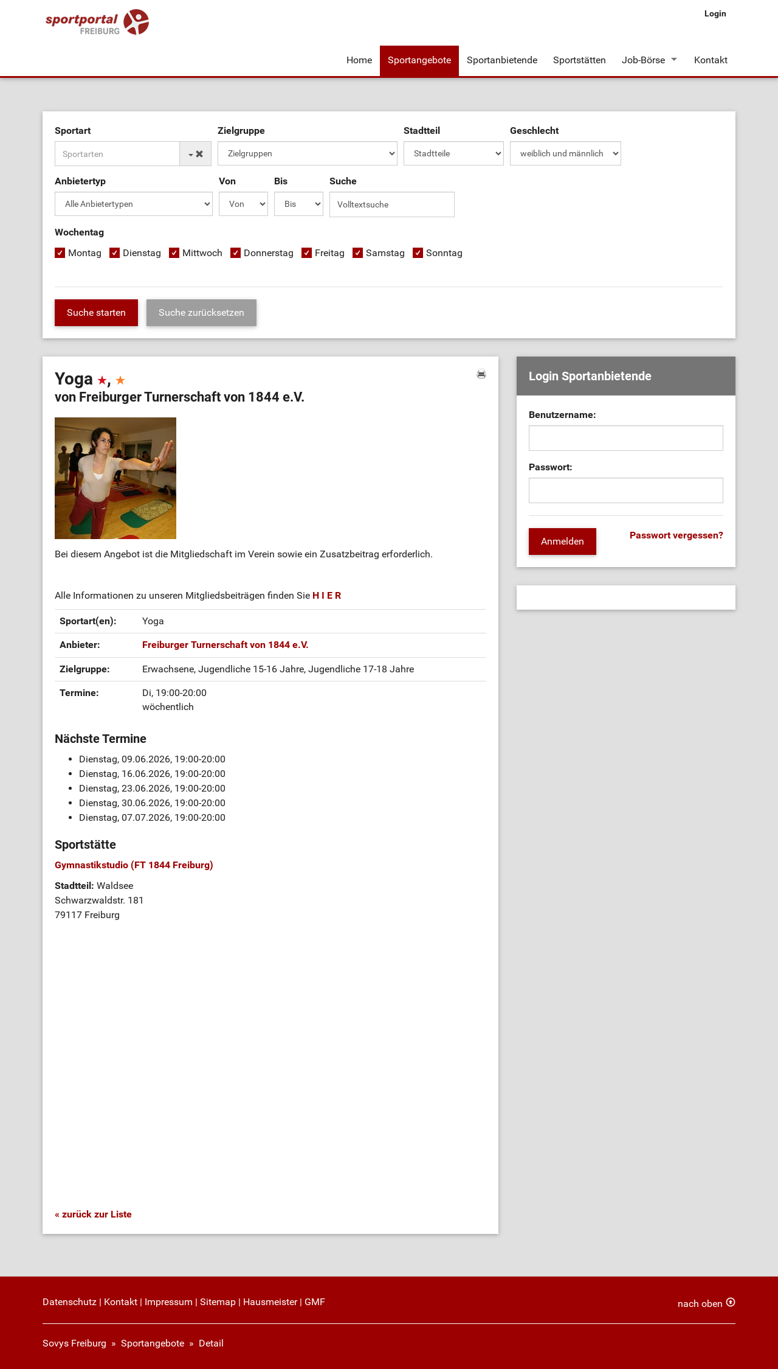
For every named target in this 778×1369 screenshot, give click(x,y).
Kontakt (711, 60)
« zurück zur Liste (93, 1214)
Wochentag (79, 232)
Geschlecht (534, 130)
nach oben (700, 1303)
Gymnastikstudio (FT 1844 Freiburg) (134, 865)
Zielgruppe (241, 130)
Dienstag (142, 253)
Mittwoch (202, 253)
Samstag (385, 253)
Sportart (73, 130)
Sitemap (218, 1302)
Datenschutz (70, 1302)
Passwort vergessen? (676, 535)
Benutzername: (562, 414)
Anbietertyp (80, 181)
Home (359, 60)
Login (715, 13)
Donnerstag (269, 253)
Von (227, 181)
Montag (85, 253)
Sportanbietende (502, 60)
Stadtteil (422, 130)
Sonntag (444, 253)
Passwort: (551, 467)
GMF (315, 1302)
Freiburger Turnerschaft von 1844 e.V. (225, 644)
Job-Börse (643, 60)
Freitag (330, 253)
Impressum (169, 1302)
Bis (280, 181)
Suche (343, 181)
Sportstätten (579, 60)
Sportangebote (419, 60)
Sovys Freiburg (74, 1343)
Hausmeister (270, 1302)
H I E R (326, 595)
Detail (211, 1343)
